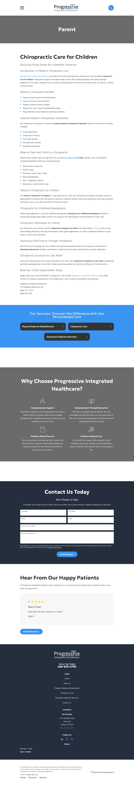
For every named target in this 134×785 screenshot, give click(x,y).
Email (70, 519)
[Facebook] (67, 739)
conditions (97, 228)
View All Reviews (31, 631)
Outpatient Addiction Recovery (67, 698)
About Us (67, 683)
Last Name (72, 511)
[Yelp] (72, 739)
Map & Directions (67, 728)
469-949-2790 (67, 666)
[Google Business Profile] (62, 739)
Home (67, 678)
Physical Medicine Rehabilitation (67, 688)
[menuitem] (23, 777)
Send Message (67, 554)
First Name (24, 511)
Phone (23, 519)
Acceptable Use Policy (54, 547)
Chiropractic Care (67, 693)
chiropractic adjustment (67, 158)
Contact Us (67, 703)
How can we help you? (28, 533)
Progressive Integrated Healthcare (35, 76)
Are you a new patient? (28, 526)
